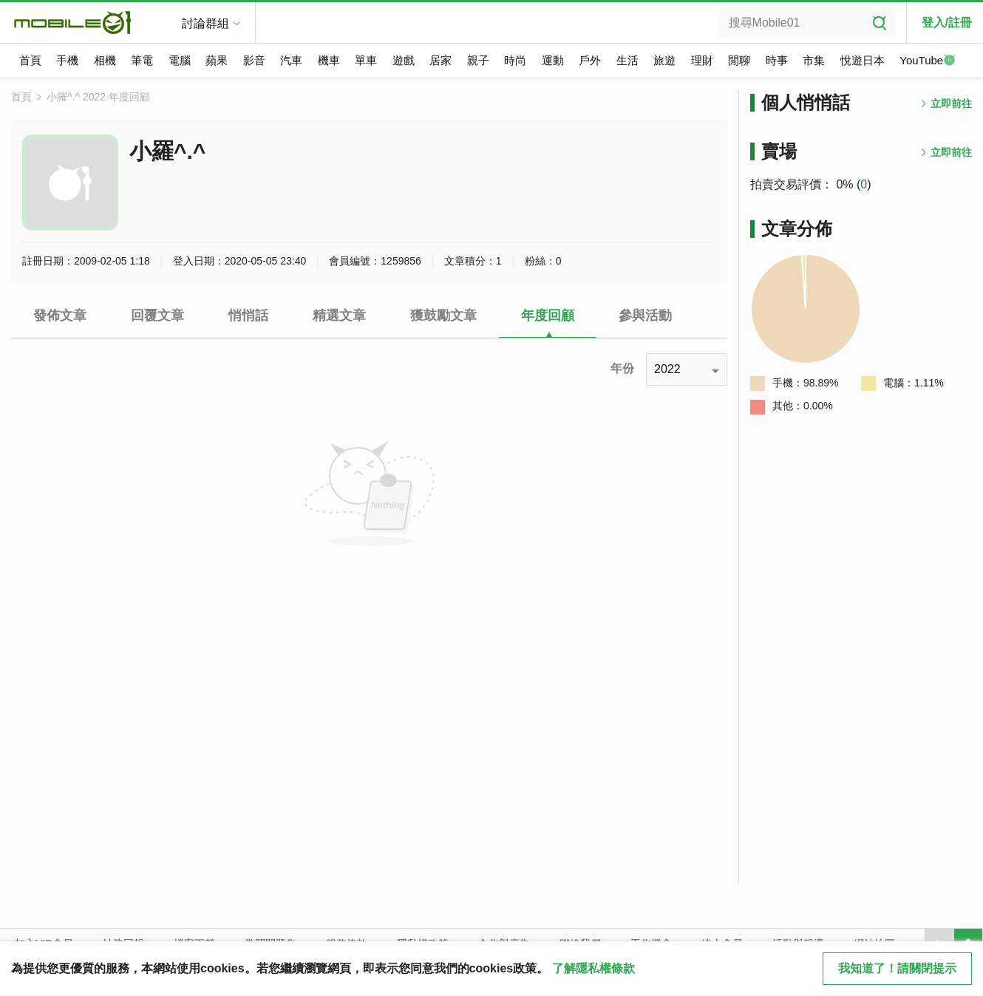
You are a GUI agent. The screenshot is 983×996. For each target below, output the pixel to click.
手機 (67, 60)
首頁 (30, 60)
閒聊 (739, 60)
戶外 (590, 60)
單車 (366, 60)
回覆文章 (157, 315)
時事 (777, 60)
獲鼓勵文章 (443, 315)
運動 (553, 60)
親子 (478, 60)
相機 (105, 60)
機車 (329, 60)
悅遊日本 (862, 60)
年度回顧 (547, 315)
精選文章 (339, 315)
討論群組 (205, 23)
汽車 (291, 60)
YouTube (927, 61)
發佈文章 (59, 315)
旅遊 (664, 60)
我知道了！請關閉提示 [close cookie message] (897, 968)
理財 (702, 60)
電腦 (180, 60)
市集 (814, 60)
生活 (627, 60)
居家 (440, 60)
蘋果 (216, 60)
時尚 (515, 60)
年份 (622, 368)
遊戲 (403, 60)
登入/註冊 (947, 22)
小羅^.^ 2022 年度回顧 (98, 97)
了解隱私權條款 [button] (593, 968)
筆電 (142, 60)
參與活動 (645, 315)
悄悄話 (248, 315)
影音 (254, 60)
